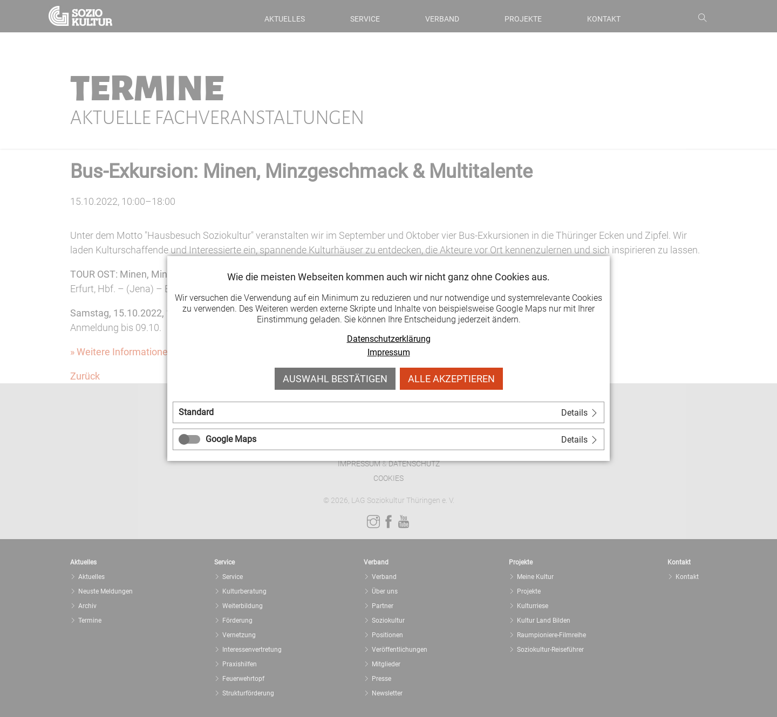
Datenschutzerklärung (389, 339)
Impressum (388, 352)
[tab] (388, 412)
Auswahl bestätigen (335, 378)
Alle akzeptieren (451, 378)
